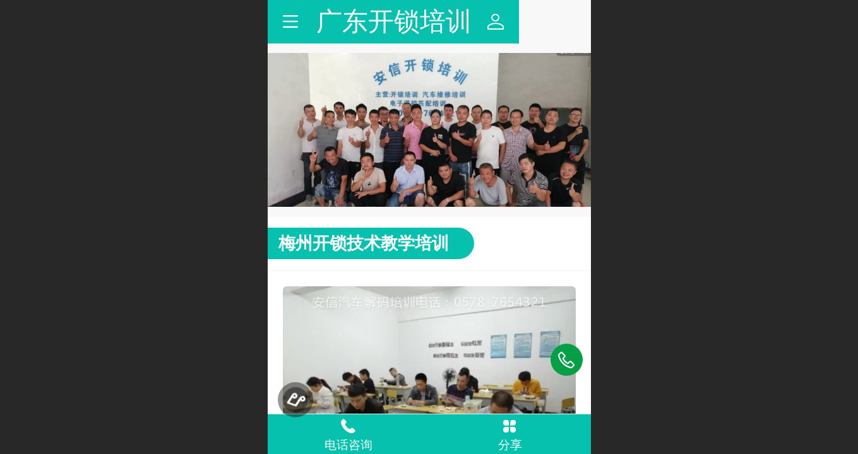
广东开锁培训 (430, 21)
